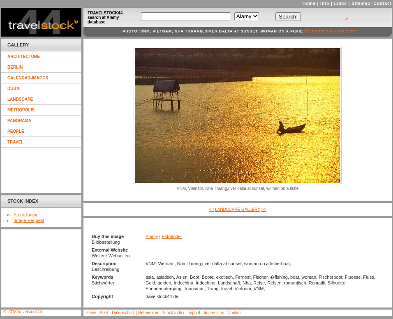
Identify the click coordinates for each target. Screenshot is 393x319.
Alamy (152, 236)
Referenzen (149, 312)
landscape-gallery (333, 31)
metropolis (21, 110)
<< (211, 209)
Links (340, 3)
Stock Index (25, 214)
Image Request (29, 220)
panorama (19, 120)
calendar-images (27, 78)
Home (309, 3)
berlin (15, 67)
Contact (383, 3)
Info (324, 3)
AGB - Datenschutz (117, 312)
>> (263, 209)
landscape (20, 99)
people (15, 131)
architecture (23, 56)
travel (15, 142)
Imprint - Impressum (205, 312)
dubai (14, 88)
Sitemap (360, 3)
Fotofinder (172, 236)
